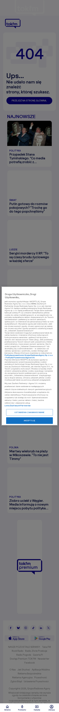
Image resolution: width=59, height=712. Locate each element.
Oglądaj (37, 708)
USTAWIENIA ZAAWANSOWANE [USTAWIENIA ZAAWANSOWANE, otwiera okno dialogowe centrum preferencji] (29, 412)
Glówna (7, 708)
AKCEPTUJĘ (29, 421)
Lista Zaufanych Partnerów (18, 406)
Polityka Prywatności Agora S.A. (20, 357)
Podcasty (22, 708)
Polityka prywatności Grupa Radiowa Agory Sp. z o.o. (29, 355)
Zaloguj (51, 708)
